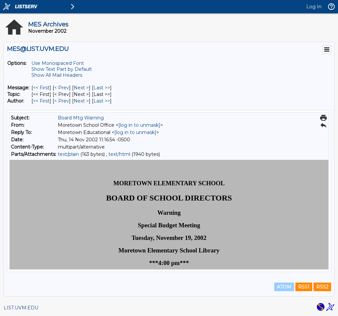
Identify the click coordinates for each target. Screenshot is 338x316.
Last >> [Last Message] (102, 88)
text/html (119, 154)
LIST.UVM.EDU (21, 308)
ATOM (284, 287)
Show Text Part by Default (61, 69)
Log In (313, 7)
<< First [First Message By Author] (41, 101)
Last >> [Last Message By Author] (102, 101)
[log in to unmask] (139, 125)
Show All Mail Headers (56, 75)
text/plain (68, 154)
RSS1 (304, 287)
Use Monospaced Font (57, 63)
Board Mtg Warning (81, 118)
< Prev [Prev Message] (61, 88)
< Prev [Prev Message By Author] (61, 101)
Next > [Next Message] (81, 88)
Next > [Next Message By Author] (81, 101)
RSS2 (322, 287)
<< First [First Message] (41, 88)
